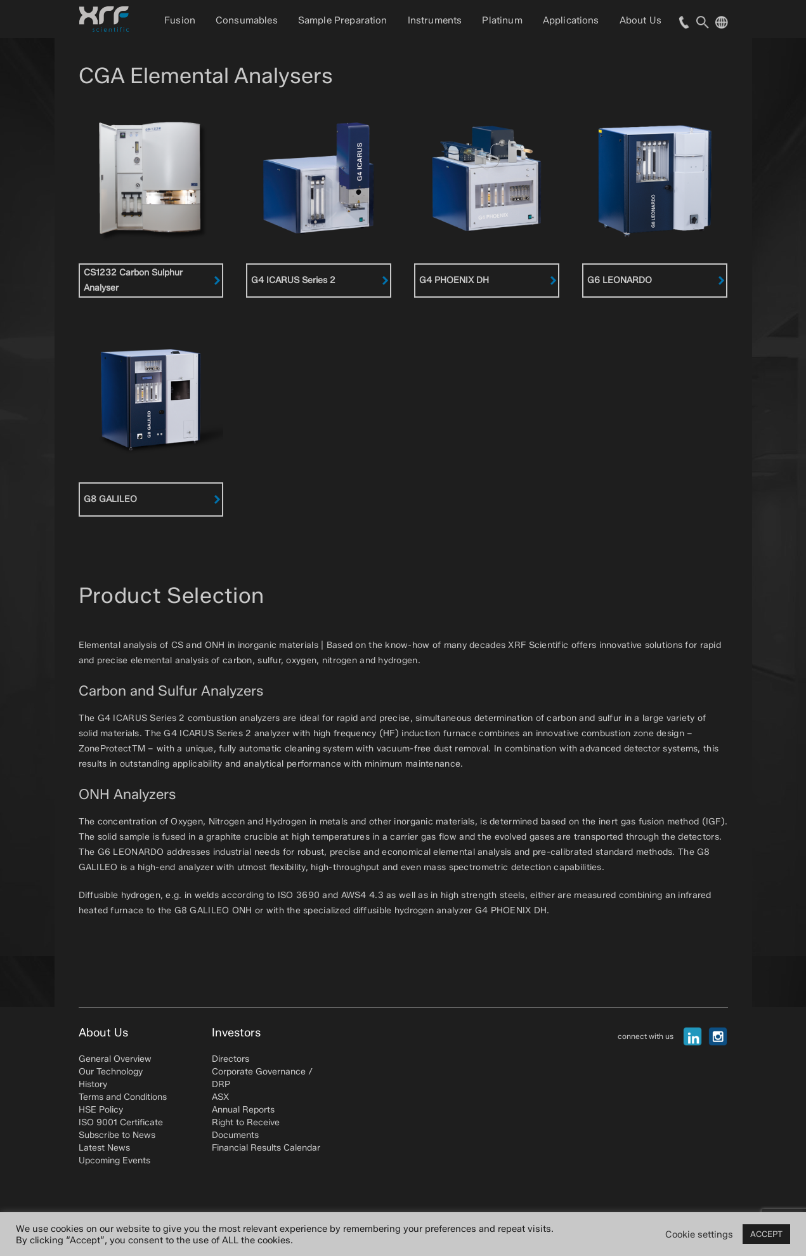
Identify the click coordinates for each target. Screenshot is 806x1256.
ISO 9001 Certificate (121, 1122)
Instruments (435, 20)
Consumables (247, 20)
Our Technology (111, 1071)
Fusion (179, 20)
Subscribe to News (117, 1135)
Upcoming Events (114, 1160)
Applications (571, 20)
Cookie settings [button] (699, 1234)
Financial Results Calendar (266, 1147)
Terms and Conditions (123, 1097)
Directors (230, 1059)
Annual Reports (243, 1109)
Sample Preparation (342, 20)
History (93, 1084)
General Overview (115, 1059)
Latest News (104, 1147)
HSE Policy (101, 1109)
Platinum (502, 20)
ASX (220, 1097)
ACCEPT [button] (766, 1234)
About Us (640, 20)
